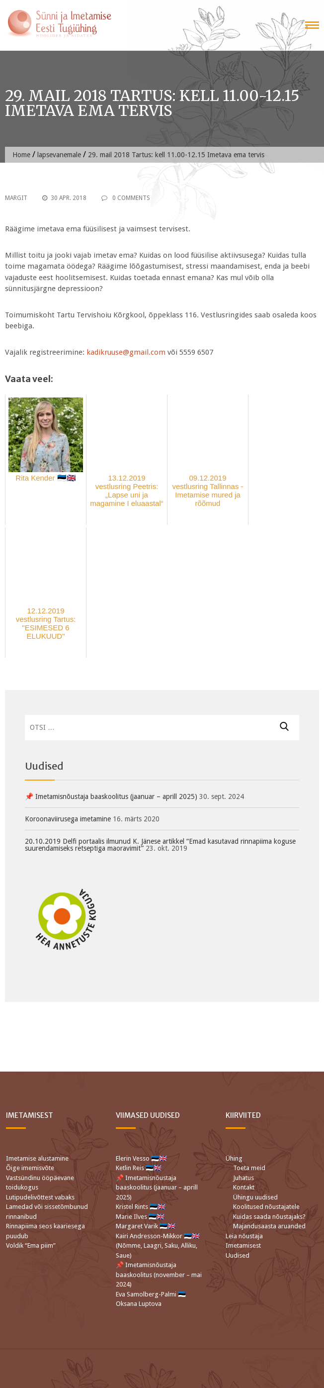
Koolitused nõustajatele (266, 1206)
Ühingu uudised (255, 1197)
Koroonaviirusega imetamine (68, 819)
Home (21, 155)
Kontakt (243, 1187)
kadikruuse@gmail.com (125, 352)
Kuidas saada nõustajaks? (269, 1216)
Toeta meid (249, 1168)
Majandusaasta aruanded (269, 1226)
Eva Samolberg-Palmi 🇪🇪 (151, 1294)
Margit (16, 198)
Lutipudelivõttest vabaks (40, 1197)
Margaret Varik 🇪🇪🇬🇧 (146, 1226)
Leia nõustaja (244, 1236)
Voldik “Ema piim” (31, 1245)
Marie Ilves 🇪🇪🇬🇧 (141, 1216)
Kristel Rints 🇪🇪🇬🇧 (140, 1206)
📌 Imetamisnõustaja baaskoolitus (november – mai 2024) (159, 1274)
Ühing (234, 1158)
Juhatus (243, 1178)
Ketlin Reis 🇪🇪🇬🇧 (139, 1168)
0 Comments (125, 198)
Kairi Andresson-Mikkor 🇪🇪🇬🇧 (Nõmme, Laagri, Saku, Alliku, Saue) (158, 1245)
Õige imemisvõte (30, 1168)
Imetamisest (243, 1245)
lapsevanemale (59, 155)
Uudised (237, 1255)
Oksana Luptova (139, 1303)
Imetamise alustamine (37, 1158)
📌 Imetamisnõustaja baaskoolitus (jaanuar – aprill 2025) (111, 796)
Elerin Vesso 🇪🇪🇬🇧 (141, 1158)
